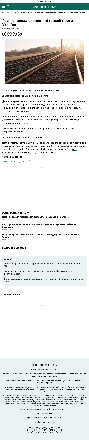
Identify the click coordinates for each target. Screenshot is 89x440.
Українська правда (12, 156)
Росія (16, 161)
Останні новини (12, 294)
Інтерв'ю (83, 13)
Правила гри (51, 13)
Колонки (25, 13)
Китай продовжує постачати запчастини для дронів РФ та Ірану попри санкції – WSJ (43, 280)
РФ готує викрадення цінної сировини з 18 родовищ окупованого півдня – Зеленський (39, 225)
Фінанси (61, 13)
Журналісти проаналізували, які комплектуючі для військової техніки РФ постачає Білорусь (41, 272)
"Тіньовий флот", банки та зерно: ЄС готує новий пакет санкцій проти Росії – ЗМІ (43, 265)
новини (5, 13)
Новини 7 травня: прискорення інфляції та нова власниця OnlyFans (35, 217)
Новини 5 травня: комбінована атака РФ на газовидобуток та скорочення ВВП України (41, 235)
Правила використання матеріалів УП (70, 374)
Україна (7, 161)
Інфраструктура (37, 13)
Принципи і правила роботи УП (44, 377)
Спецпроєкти (72, 13)
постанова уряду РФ (24, 95)
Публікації (14, 13)
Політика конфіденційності (41, 374)
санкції (25, 161)
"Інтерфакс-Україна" (66, 387)
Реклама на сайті (10, 374)
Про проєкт (24, 374)
